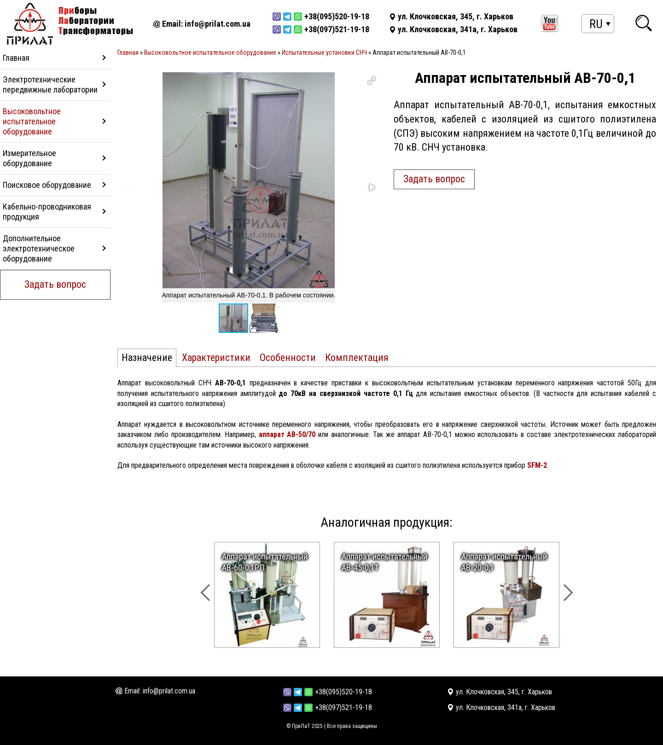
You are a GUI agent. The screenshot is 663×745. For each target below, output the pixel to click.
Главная (16, 58)
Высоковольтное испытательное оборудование (32, 121)
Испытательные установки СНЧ (324, 52)
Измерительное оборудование (29, 158)
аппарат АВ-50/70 (287, 434)
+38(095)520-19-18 (343, 691)
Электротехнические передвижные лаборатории (50, 84)
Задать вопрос (55, 284)
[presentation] (217, 586)
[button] (371, 80)
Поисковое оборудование (47, 185)
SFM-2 (537, 465)
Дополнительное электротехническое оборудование (39, 248)
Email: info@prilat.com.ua (206, 24)
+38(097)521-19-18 (343, 707)
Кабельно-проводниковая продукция (47, 211)
